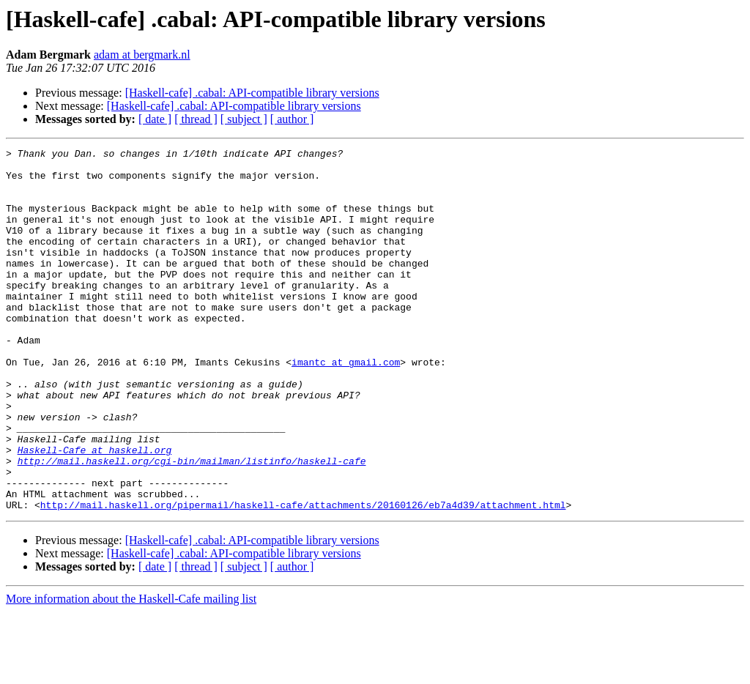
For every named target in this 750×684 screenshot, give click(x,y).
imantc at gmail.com (346, 405)
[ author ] (292, 119)
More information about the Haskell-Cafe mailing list (131, 671)
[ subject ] (243, 119)
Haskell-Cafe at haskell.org (95, 511)
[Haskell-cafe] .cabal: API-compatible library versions (252, 92)
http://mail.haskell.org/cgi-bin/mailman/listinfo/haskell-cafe (192, 524)
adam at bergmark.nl (142, 54)
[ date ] (154, 119)
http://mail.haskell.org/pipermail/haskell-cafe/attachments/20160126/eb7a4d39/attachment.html (303, 577)
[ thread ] (196, 119)
